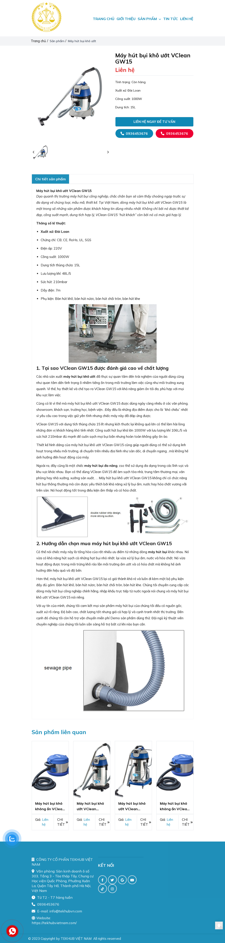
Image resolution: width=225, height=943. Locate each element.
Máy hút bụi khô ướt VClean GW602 (132, 806)
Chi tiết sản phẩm (50, 183)
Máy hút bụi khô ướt (82, 41)
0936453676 (134, 133)
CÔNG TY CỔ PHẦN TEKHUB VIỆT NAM (62, 866)
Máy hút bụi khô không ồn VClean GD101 (49, 806)
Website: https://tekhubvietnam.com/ (54, 924)
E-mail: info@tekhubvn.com (57, 915)
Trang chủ (38, 41)
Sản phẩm (57, 41)
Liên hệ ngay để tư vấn (154, 122)
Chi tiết (62, 822)
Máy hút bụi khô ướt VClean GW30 (90, 806)
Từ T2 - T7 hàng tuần (52, 901)
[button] (33, 152)
